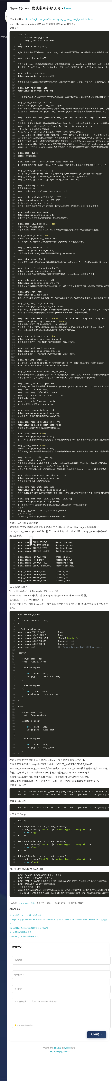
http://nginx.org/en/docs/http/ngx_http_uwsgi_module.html (66, 23)
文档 (15, 71)
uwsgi (50, 928)
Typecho (79, 1073)
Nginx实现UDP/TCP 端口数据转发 (48, 940)
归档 (15, 59)
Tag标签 (71, 1077)
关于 (15, 65)
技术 (15, 48)
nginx (44, 928)
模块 (56, 928)
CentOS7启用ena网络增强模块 (46, 961)
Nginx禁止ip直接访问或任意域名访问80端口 (52, 953)
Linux (91, 8)
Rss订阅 (64, 1077)
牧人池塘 (69, 1073)
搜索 (15, 76)
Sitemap (78, 1077)
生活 (15, 54)
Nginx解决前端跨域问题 (43, 957)
